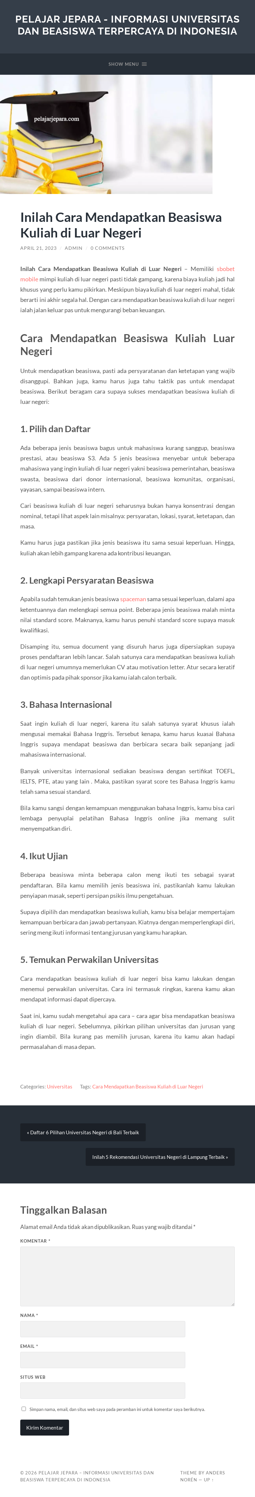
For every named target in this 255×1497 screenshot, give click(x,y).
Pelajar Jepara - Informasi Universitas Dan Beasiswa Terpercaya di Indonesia (127, 25)
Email (29, 1346)
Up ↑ (209, 1479)
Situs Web (32, 1377)
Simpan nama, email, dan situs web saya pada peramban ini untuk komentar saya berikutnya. (117, 1409)
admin (74, 248)
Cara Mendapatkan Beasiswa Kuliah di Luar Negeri (147, 1086)
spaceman (133, 599)
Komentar (35, 1241)
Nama (29, 1315)
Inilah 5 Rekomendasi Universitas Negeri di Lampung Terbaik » (160, 1157)
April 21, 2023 (38, 248)
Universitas (59, 1086)
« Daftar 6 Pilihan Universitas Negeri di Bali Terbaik (83, 1132)
